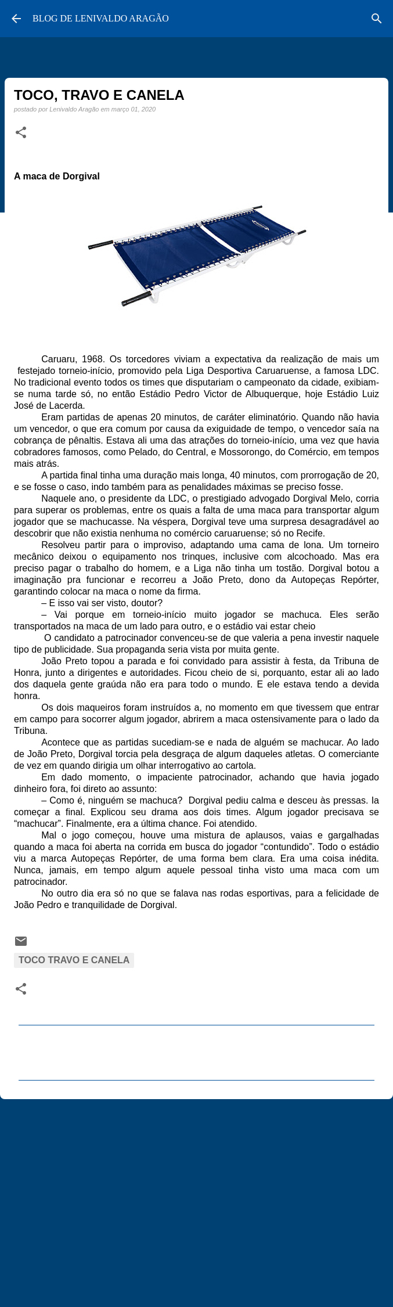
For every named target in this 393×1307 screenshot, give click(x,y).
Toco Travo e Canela (74, 960)
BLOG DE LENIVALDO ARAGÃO (101, 18)
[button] (21, 133)
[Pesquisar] (377, 19)
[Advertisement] (196, 1198)
